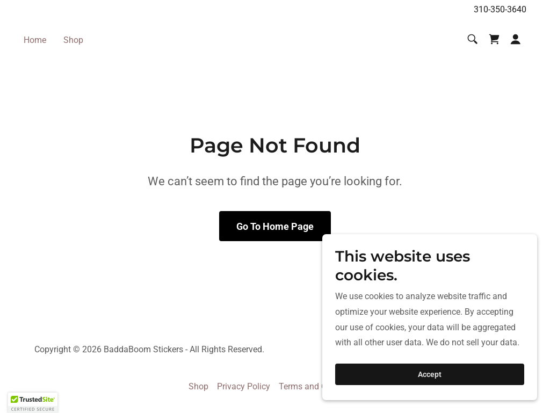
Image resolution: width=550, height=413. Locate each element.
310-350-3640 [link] (500, 9)
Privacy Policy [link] (243, 386)
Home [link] (35, 40)
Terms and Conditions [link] (320, 386)
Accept (430, 374)
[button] (515, 39)
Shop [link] (73, 40)
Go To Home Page (275, 226)
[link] (494, 39)
